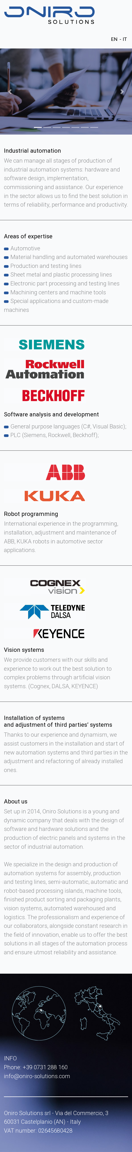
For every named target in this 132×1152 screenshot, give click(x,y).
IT (125, 39)
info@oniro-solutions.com (37, 1076)
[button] (10, 91)
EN (114, 39)
